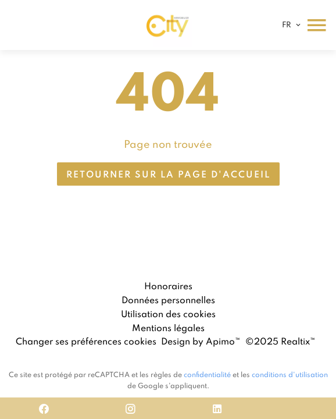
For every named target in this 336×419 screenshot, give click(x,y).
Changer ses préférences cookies (86, 341)
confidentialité (207, 374)
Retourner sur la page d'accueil (168, 174)
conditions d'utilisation (290, 374)
